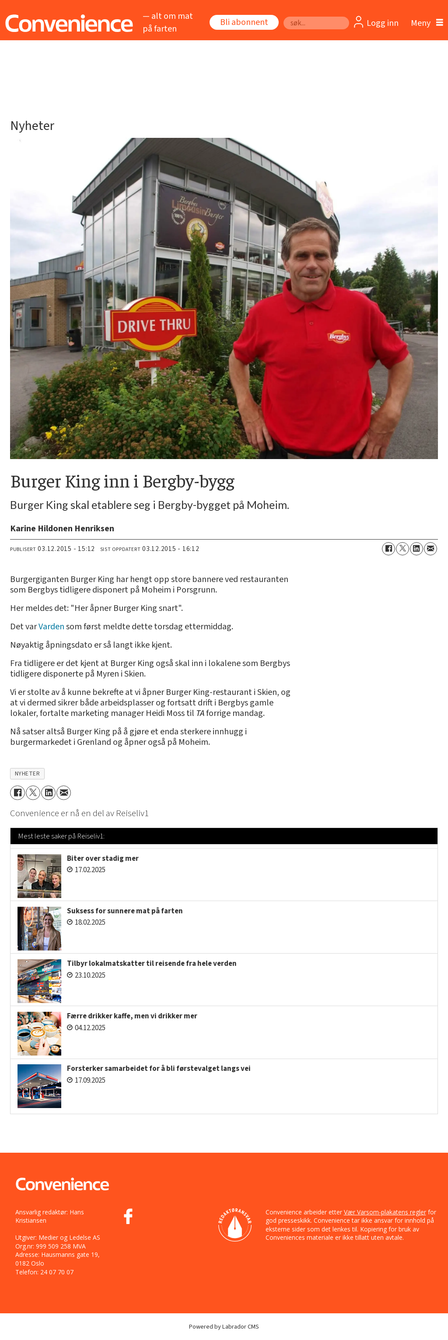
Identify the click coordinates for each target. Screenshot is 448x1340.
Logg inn (383, 23)
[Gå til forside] (66, 23)
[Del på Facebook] (388, 548)
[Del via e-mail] (430, 548)
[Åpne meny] (425, 23)
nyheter (27, 773)
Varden (51, 627)
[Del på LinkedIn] (416, 548)
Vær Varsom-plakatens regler (385, 1212)
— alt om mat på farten (168, 22)
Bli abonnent (244, 22)
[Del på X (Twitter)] (402, 548)
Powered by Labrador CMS (224, 1326)
